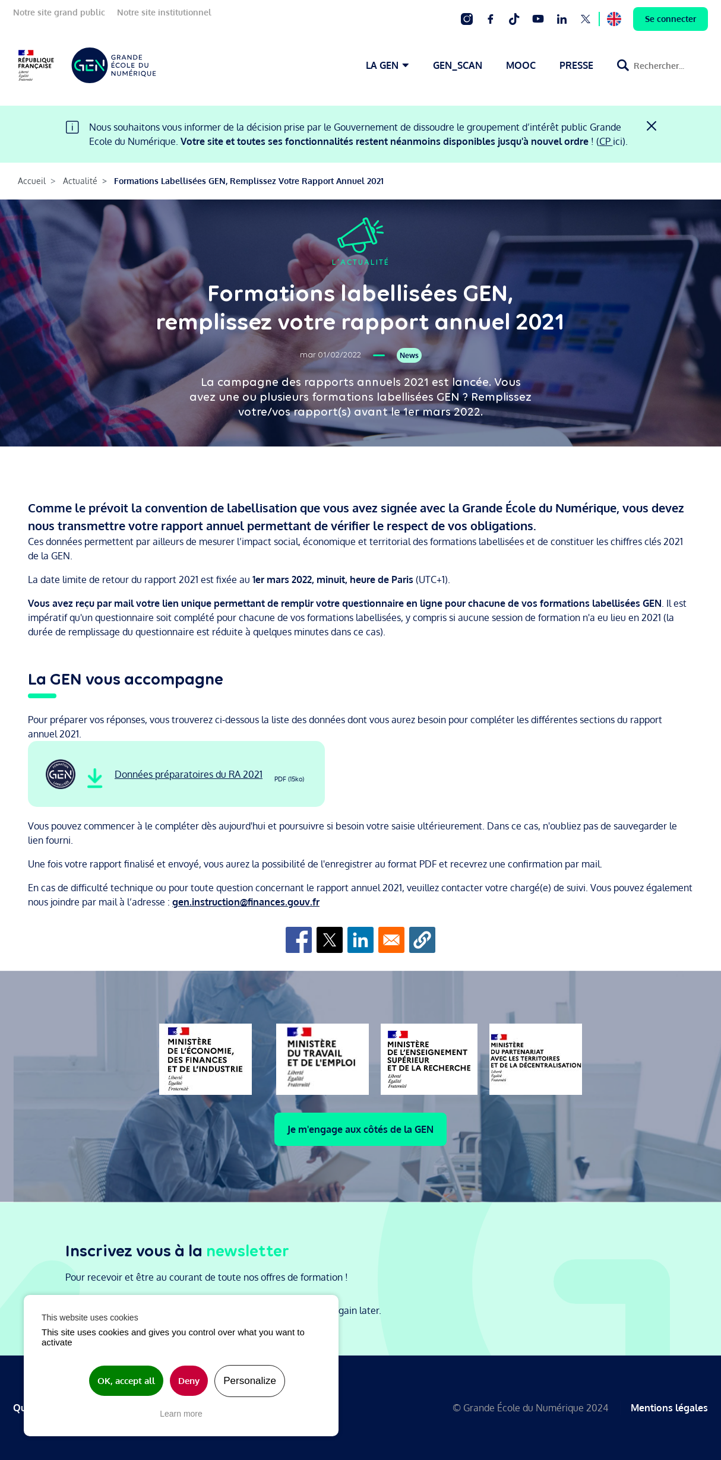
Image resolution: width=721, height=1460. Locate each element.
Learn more (181, 1413)
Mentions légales (669, 1408)
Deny (189, 1380)
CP (606, 141)
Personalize (249, 1380)
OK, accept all (126, 1380)
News (409, 355)
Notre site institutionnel (164, 12)
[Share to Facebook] (299, 940)
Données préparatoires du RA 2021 (189, 774)
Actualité (80, 181)
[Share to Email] (391, 940)
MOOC (521, 65)
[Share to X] (330, 940)
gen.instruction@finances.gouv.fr (246, 902)
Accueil (32, 181)
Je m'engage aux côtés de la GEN (360, 1129)
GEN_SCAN (457, 65)
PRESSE (576, 65)
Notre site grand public (59, 12)
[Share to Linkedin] (360, 940)
